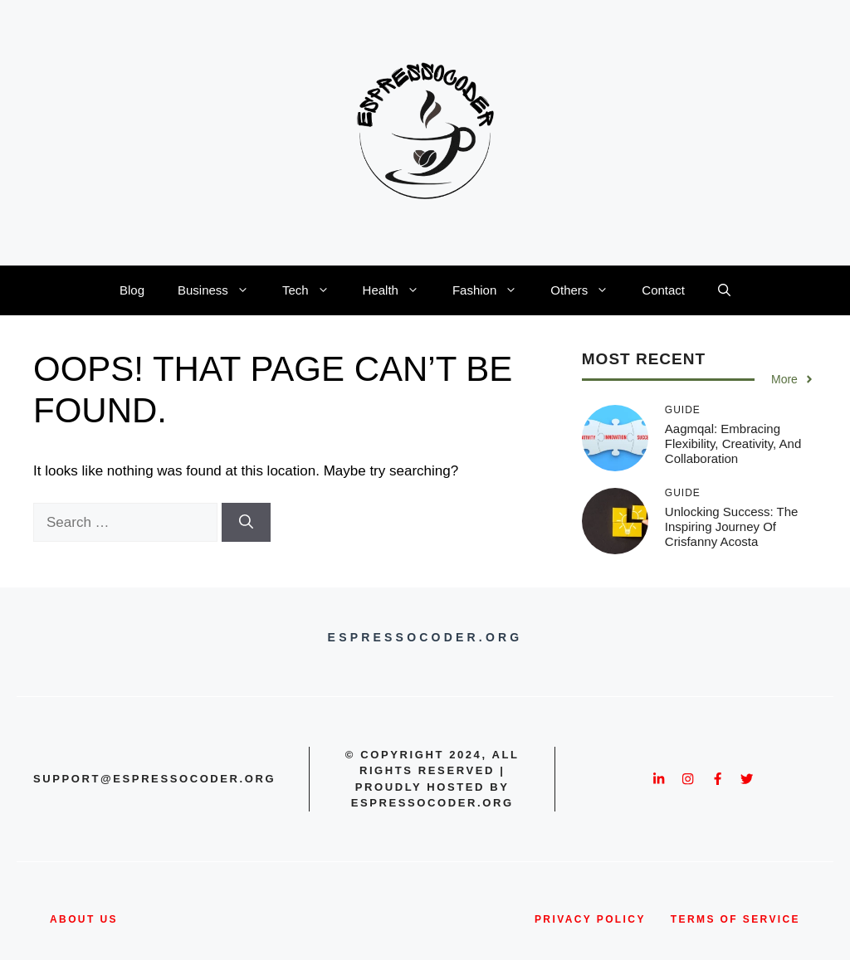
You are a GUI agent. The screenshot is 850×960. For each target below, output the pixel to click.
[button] (724, 290)
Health (399, 290)
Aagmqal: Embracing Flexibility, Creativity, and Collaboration (733, 443)
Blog (132, 290)
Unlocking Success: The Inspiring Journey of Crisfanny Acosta (732, 526)
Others (587, 290)
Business (222, 290)
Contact (663, 290)
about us (84, 919)
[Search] (246, 523)
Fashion (493, 290)
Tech (314, 290)
